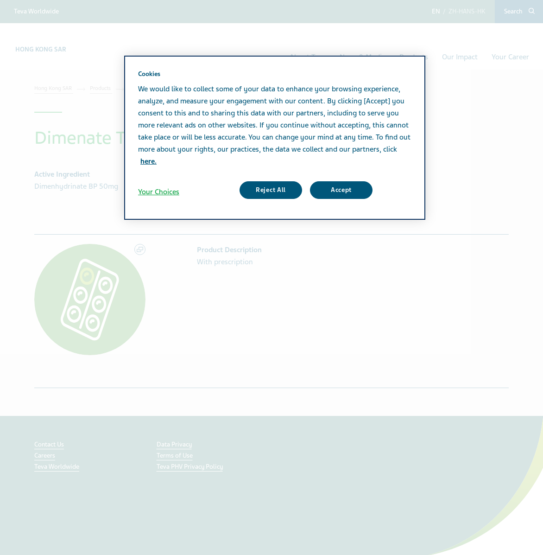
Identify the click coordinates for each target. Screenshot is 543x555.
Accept (341, 190)
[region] (274, 138)
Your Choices (158, 192)
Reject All (271, 190)
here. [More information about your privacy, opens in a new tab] (148, 161)
